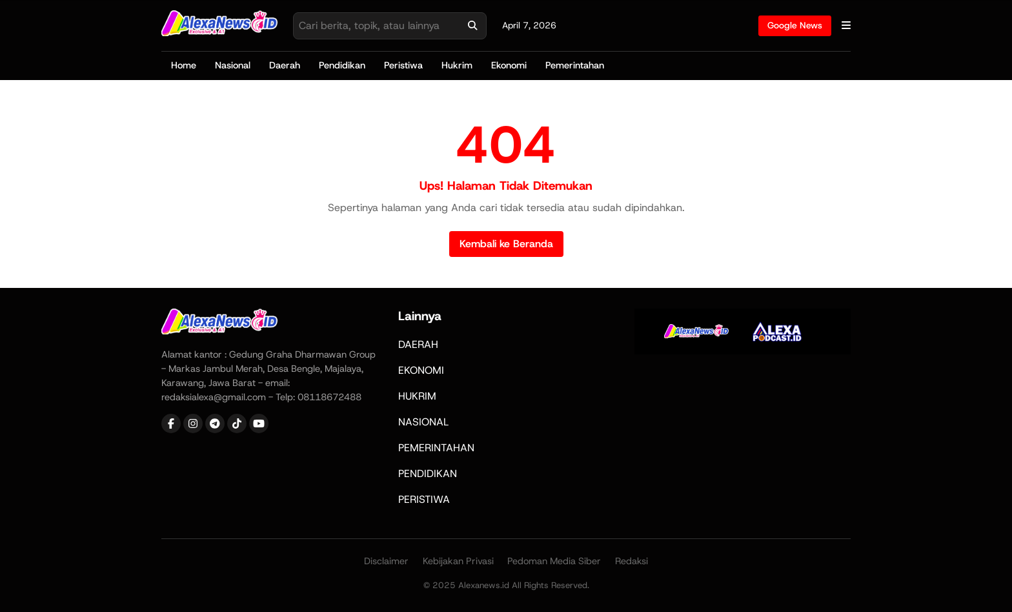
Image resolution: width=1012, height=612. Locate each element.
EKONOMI (421, 370)
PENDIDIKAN (427, 473)
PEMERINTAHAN (436, 447)
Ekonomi (509, 65)
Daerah (284, 65)
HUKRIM (417, 396)
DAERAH (418, 344)
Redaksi (631, 561)
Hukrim (456, 65)
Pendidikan (342, 65)
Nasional (232, 65)
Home (183, 65)
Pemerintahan (574, 65)
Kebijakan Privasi (458, 561)
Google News (794, 25)
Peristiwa (403, 65)
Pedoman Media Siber (554, 561)
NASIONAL (423, 422)
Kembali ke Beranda (506, 243)
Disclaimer (386, 561)
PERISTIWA (424, 499)
